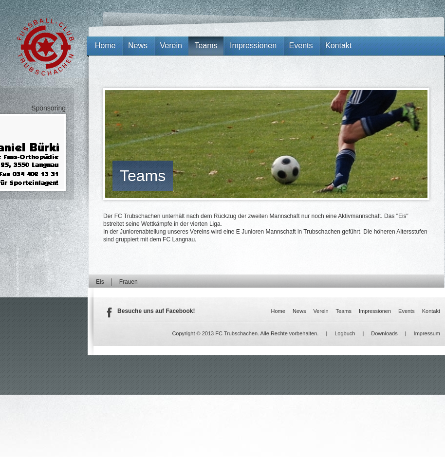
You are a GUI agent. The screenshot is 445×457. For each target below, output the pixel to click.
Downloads (384, 333)
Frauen (128, 281)
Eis (100, 281)
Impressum (427, 333)
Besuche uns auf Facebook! (156, 311)
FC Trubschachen (45, 47)
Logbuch (344, 333)
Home (105, 45)
